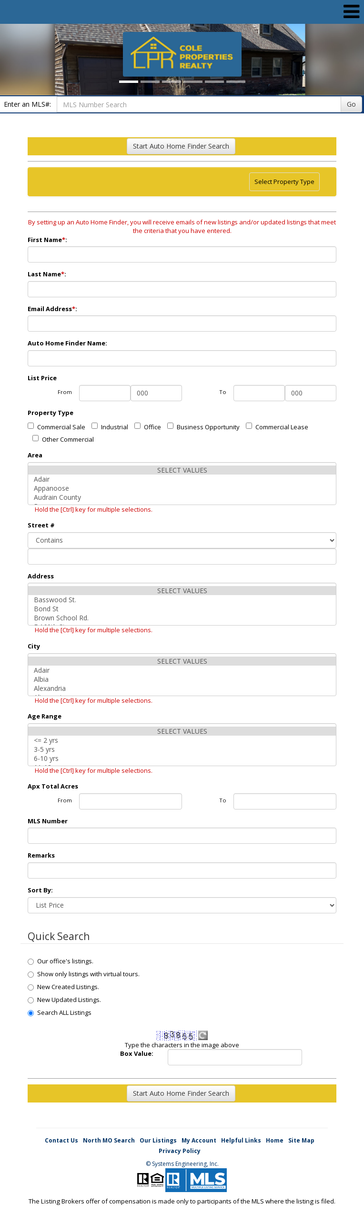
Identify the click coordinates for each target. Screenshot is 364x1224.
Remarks (41, 855)
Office (147, 427)
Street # (41, 525)
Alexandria (182, 688)
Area (35, 455)
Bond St (182, 608)
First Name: (48, 239)
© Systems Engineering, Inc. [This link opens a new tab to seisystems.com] (182, 1164)
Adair (182, 479)
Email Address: (53, 308)
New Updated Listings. (64, 999)
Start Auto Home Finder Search (181, 146)
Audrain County (182, 497)
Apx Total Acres (53, 786)
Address (41, 576)
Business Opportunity (203, 427)
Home (274, 1140)
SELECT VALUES (182, 470)
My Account (199, 1140)
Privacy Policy (180, 1151)
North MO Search (109, 1140)
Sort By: (40, 890)
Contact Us (61, 1140)
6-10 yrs (182, 758)
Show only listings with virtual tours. (84, 974)
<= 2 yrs (182, 740)
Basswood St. (182, 599)
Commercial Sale (56, 427)
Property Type (50, 412)
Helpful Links (241, 1140)
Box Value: (136, 1053)
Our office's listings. (60, 961)
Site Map (301, 1140)
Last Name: (48, 274)
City (34, 646)
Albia (182, 679)
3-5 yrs (182, 749)
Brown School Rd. (182, 617)
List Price (42, 378)
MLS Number (48, 821)
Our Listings (158, 1140)
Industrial (109, 427)
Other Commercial (63, 439)
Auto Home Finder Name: (68, 343)
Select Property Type (284, 184)
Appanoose (182, 488)
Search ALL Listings (59, 1012)
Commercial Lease (277, 427)
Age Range (44, 716)
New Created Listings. (63, 986)
